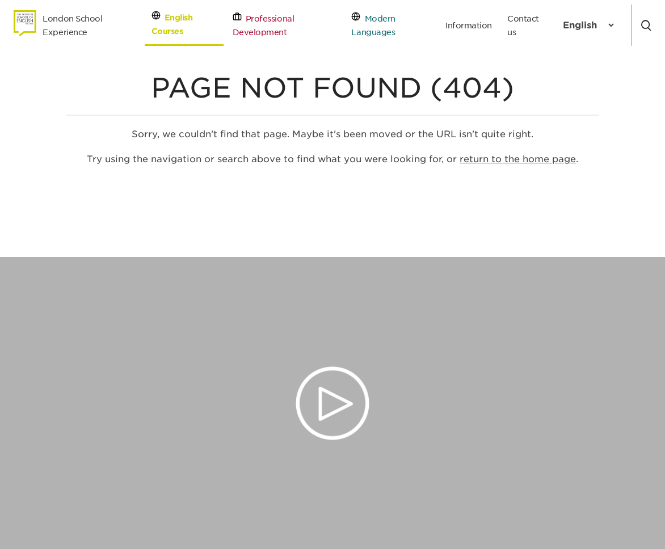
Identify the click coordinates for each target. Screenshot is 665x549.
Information (468, 25)
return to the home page (518, 159)
